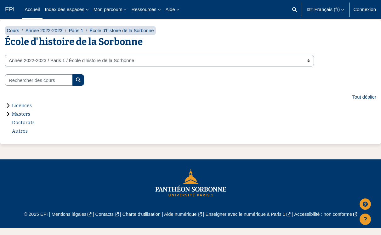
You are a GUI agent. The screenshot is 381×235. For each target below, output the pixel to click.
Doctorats (23, 129)
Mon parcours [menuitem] (108, 9)
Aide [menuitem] (170, 9)
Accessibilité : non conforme (325, 221)
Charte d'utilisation (140, 221)
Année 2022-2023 (44, 37)
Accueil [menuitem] (32, 9)
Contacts (103, 221)
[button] (294, 9)
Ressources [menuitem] (143, 9)
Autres (20, 138)
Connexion (364, 9)
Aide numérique (179, 221)
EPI (9, 9)
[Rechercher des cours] (39, 87)
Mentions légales (66, 221)
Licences (22, 112)
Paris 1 (77, 37)
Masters (21, 121)
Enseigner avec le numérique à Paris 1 (246, 221)
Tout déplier (364, 103)
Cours (13, 37)
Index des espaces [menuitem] (64, 9)
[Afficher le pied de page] (365, 219)
